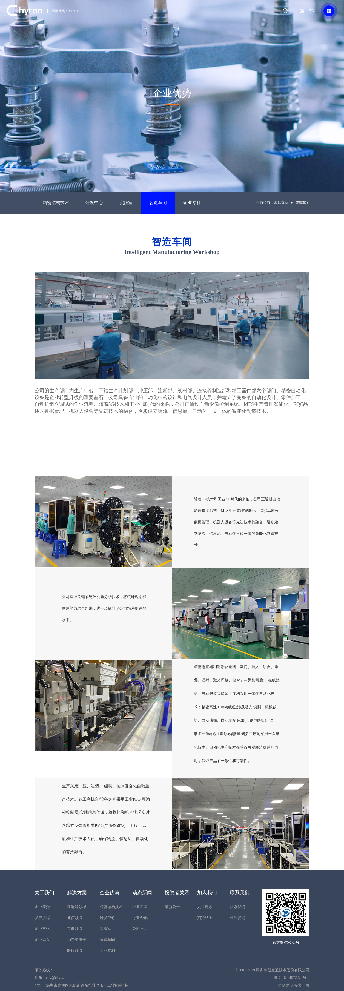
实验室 (126, 202)
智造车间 (158, 202)
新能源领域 (76, 907)
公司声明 (140, 929)
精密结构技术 (56, 202)
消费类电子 (76, 940)
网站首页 (281, 203)
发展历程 (42, 918)
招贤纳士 (205, 918)
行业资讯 (140, 918)
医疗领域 (74, 951)
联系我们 (237, 907)
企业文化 (42, 929)
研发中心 (94, 202)
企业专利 (192, 202)
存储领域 (74, 929)
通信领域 (74, 918)
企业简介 (42, 907)
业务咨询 (237, 918)
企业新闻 (140, 907)
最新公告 (172, 907)
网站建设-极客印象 (294, 985)
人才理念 (205, 907)
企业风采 (42, 940)
